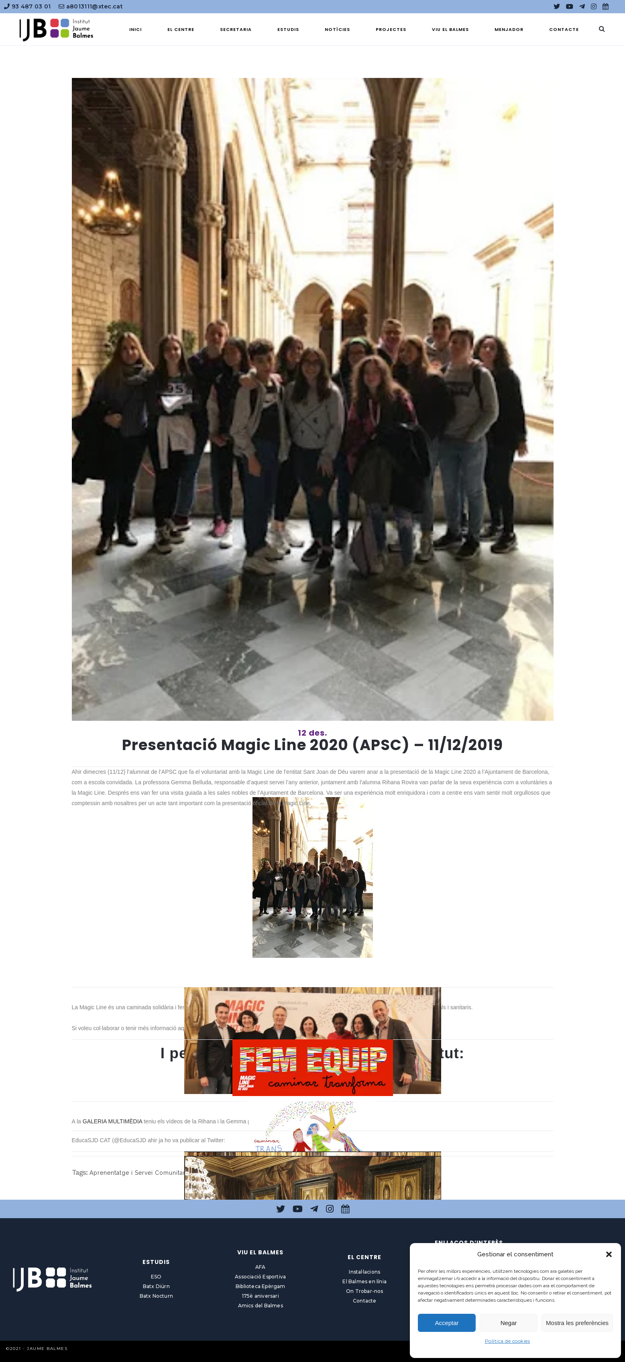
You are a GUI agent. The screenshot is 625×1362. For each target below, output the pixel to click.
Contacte (365, 1301)
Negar (509, 1322)
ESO (156, 1277)
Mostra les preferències (577, 1322)
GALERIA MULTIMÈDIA (112, 1121)
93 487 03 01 (27, 6)
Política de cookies (507, 1341)
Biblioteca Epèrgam (260, 1286)
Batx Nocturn (156, 1296)
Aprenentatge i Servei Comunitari (138, 1173)
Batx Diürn (156, 1286)
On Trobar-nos (364, 1291)
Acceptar (446, 1322)
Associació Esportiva (260, 1277)
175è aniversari (260, 1296)
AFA (260, 1267)
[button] (609, 1254)
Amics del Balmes (260, 1306)
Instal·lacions (364, 1272)
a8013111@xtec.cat (91, 6)
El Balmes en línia (364, 1281)
